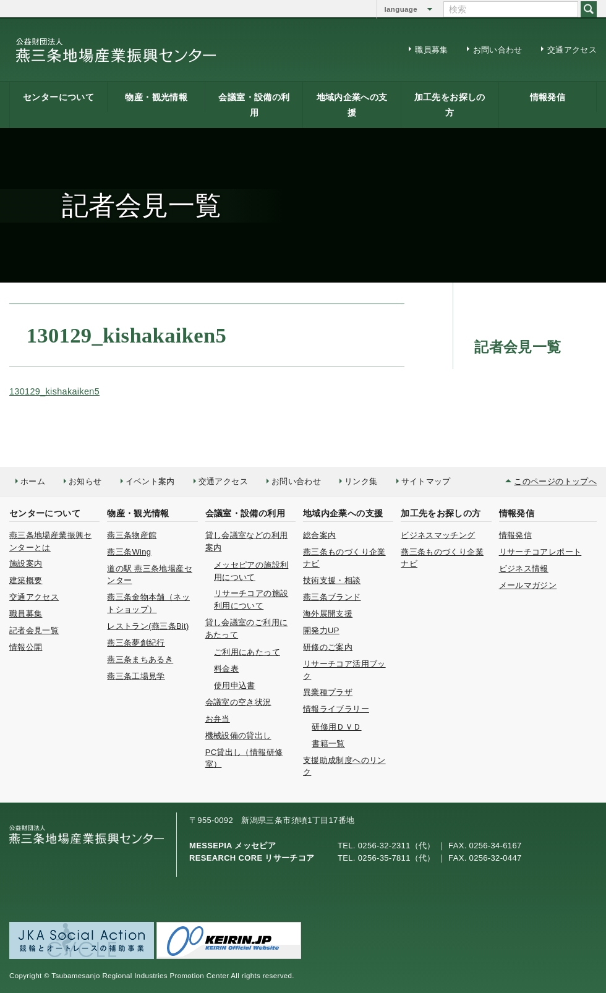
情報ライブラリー (336, 709)
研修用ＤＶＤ (336, 726)
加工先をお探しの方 (449, 104)
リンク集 (360, 481)
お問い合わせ (498, 49)
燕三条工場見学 (136, 676)
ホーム (32, 481)
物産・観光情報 (156, 97)
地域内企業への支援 (352, 104)
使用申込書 (234, 685)
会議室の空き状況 (238, 702)
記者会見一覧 (34, 630)
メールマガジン (528, 585)
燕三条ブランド (332, 597)
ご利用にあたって (247, 652)
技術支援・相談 (332, 580)
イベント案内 (150, 481)
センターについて (58, 97)
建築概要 (25, 580)
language (401, 9)
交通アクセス (572, 49)
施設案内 (25, 563)
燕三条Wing (129, 551)
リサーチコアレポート (540, 551)
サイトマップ (426, 481)
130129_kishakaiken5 (54, 391)
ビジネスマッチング (438, 535)
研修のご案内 (327, 647)
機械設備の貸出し (238, 735)
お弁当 (217, 718)
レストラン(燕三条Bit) (148, 626)
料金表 (226, 668)
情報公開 (25, 647)
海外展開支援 (327, 613)
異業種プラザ (327, 692)
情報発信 (547, 97)
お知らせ (85, 481)
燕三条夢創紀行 (136, 642)
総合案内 (319, 535)
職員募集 (431, 49)
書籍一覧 (328, 743)
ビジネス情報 (523, 568)
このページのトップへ (555, 481)
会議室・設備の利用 (253, 104)
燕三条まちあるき (140, 659)
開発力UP (321, 630)
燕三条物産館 (131, 535)
